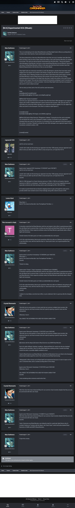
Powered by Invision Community (37, 500)
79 (9, 215)
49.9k (10, 157)
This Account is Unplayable (11, 222)
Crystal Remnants (10, 303)
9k (9, 65)
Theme (40, 499)
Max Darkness (13, 32)
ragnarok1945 (9, 140)
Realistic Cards (21, 34)
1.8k (9, 320)
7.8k (9, 239)
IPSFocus (34, 499)
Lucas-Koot (10, 198)
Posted (24, 48)
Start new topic (68, 40)
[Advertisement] (37, 20)
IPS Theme (28, 499)
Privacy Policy (46, 499)
